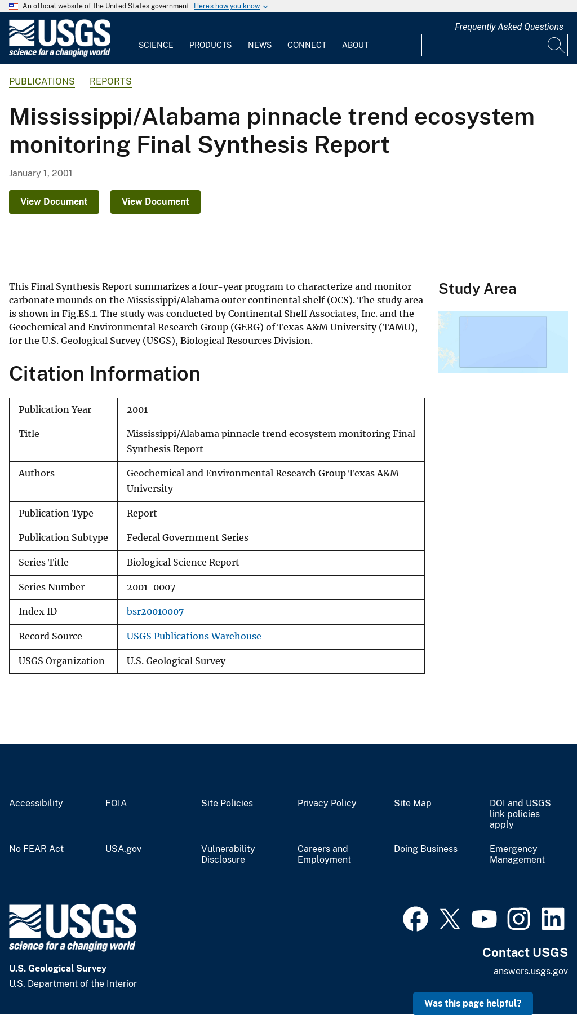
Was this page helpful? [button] (473, 1003)
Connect (306, 45)
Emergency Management (517, 854)
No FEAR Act (36, 849)
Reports (111, 81)
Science (156, 45)
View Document (54, 201)
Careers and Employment (324, 854)
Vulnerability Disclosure (228, 854)
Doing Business (426, 849)
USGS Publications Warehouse (194, 636)
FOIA (116, 803)
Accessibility (36, 803)
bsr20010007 (155, 611)
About (355, 45)
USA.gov (123, 849)
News (260, 45)
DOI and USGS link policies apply (520, 814)
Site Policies (227, 803)
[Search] (556, 45)
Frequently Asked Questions (509, 26)
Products (210, 45)
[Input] (494, 45)
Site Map (413, 803)
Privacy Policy (327, 803)
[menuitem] (156, 38)
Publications (42, 81)
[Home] (59, 54)
